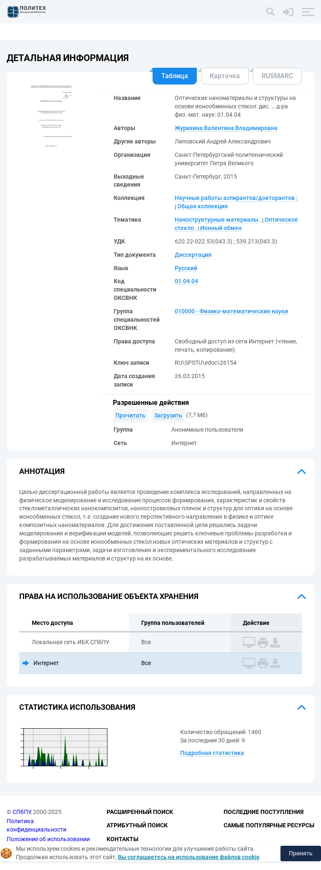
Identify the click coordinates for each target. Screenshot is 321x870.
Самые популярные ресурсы (269, 825)
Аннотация (42, 471)
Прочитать (130, 415)
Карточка (225, 76)
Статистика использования (77, 707)
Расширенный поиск (140, 812)
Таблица (174, 76)
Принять (301, 853)
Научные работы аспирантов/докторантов (235, 197)
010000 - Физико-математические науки (231, 311)
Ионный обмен (221, 228)
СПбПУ (22, 812)
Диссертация (193, 254)
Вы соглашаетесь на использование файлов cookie (189, 857)
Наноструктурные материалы (216, 219)
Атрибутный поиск (137, 825)
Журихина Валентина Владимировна (226, 128)
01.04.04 (186, 281)
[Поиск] (270, 12)
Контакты (122, 839)
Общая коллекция (202, 206)
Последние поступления (263, 812)
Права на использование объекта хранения (109, 596)
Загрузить (168, 415)
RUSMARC (277, 76)
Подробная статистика (212, 753)
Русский (186, 268)
